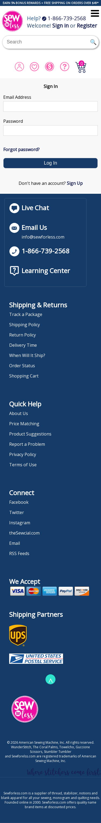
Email (14, 543)
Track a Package (25, 314)
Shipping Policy (24, 325)
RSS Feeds (19, 553)
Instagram (19, 523)
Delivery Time (23, 345)
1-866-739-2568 (64, 18)
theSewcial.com (24, 533)
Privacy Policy (22, 454)
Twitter (16, 512)
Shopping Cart (24, 376)
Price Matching (24, 424)
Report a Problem (27, 444)
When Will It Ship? (27, 355)
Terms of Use (23, 465)
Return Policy (22, 335)
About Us (18, 413)
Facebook (19, 502)
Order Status (22, 366)
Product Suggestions (30, 434)
